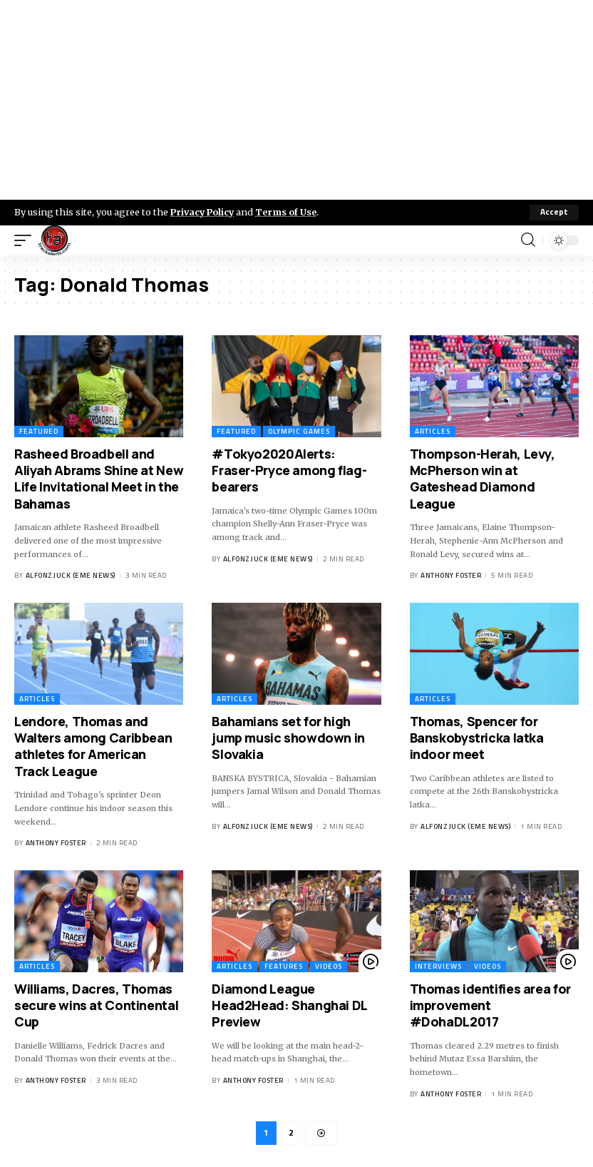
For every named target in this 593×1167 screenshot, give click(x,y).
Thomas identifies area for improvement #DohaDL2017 (490, 1005)
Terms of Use (290, 212)
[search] (528, 240)
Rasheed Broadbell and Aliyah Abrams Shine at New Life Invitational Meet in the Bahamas (98, 478)
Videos (328, 966)
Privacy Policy (203, 212)
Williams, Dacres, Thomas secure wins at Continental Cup (96, 1005)
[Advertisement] (296, 100)
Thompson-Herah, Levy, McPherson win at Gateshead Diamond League (482, 478)
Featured (38, 431)
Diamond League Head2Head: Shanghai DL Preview (290, 1005)
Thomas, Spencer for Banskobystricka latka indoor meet (477, 738)
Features (283, 966)
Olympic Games (299, 431)
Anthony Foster (451, 575)
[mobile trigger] (26, 240)
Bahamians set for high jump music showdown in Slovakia (288, 738)
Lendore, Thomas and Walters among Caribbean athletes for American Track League (93, 746)
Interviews (438, 966)
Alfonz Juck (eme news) (70, 575)
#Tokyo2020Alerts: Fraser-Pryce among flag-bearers (289, 470)
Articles (432, 431)
